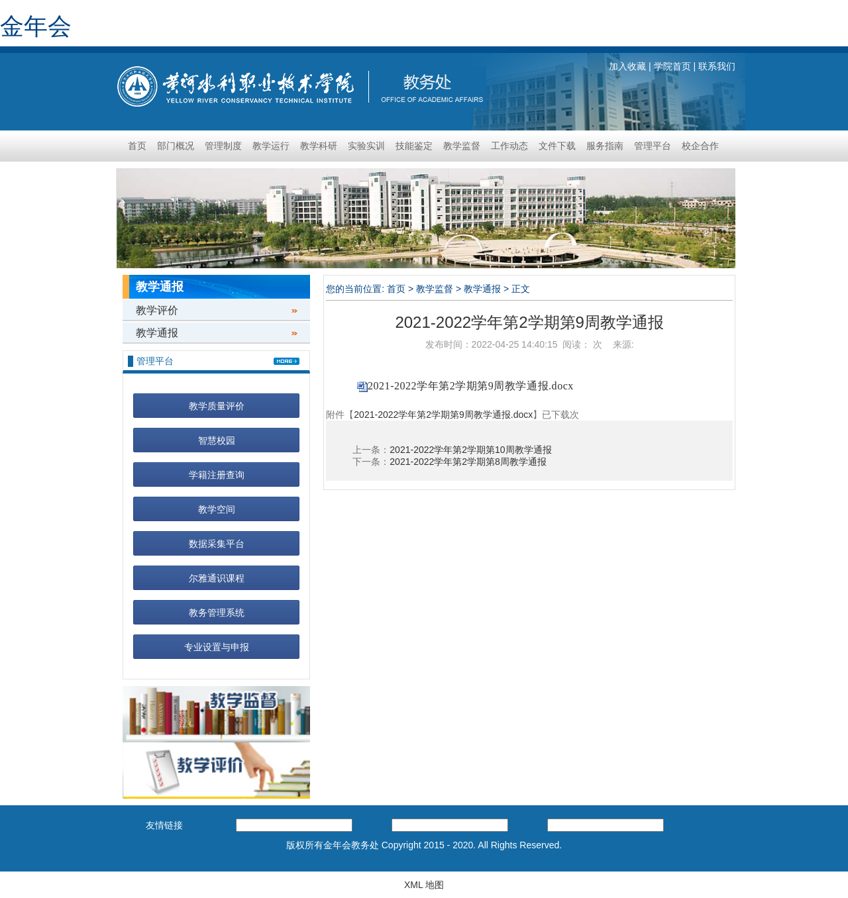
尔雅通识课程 (216, 578)
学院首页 (672, 66)
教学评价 (157, 310)
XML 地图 (424, 884)
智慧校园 (216, 440)
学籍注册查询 (216, 475)
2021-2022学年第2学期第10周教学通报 (470, 449)
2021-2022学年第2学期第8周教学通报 (468, 461)
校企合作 (700, 145)
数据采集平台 (216, 543)
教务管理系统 (216, 612)
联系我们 (716, 66)
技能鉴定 (414, 145)
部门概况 (175, 145)
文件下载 (557, 145)
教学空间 (216, 509)
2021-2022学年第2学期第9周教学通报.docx (471, 385)
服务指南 (604, 145)
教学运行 (271, 145)
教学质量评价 (216, 406)
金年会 (36, 26)
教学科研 (318, 145)
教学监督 (461, 145)
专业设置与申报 (216, 647)
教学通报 (157, 332)
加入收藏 (627, 66)
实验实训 (366, 145)
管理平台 (652, 145)
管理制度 (223, 145)
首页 (137, 145)
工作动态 (509, 145)
